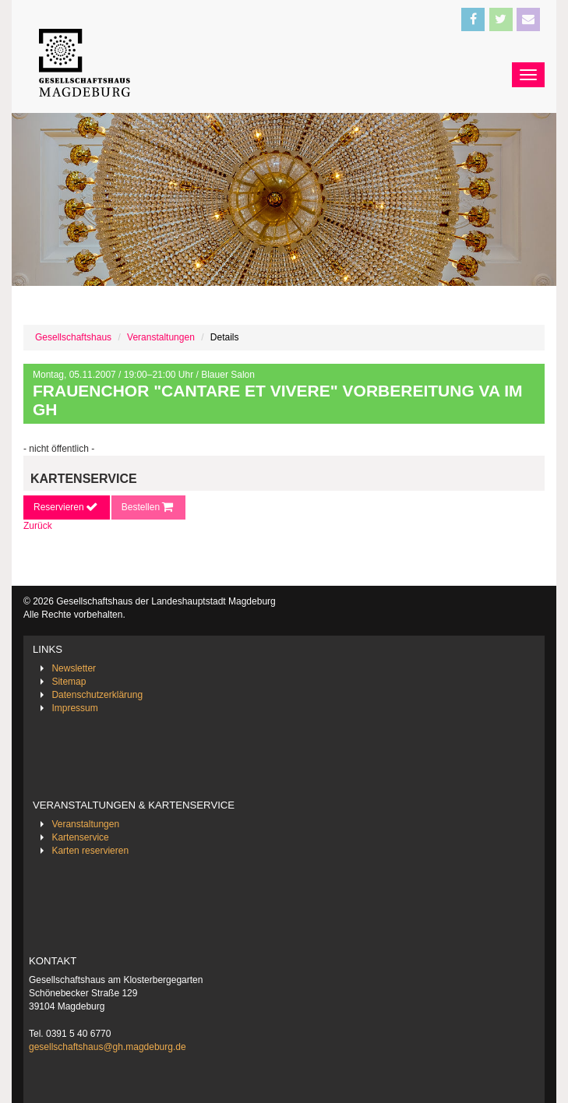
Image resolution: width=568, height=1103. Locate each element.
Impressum (74, 708)
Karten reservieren (90, 850)
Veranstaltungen (161, 337)
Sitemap (68, 681)
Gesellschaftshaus (73, 337)
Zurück (37, 525)
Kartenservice (79, 837)
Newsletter (73, 668)
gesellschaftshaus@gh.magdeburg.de (107, 1046)
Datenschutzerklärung (97, 694)
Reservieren (67, 507)
